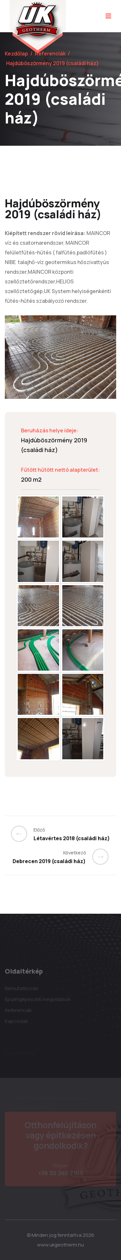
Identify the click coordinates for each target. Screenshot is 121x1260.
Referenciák (50, 53)
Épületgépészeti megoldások (38, 1001)
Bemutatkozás (21, 990)
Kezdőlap (16, 53)
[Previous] (22, 834)
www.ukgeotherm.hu (60, 1244)
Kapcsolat (16, 1023)
